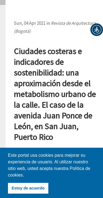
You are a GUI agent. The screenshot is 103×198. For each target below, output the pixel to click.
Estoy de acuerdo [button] (28, 188)
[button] (96, 29)
